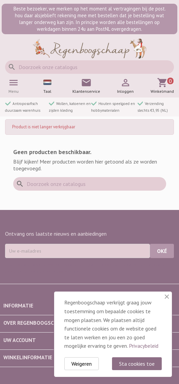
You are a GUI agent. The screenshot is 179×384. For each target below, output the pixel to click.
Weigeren (81, 363)
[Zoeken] (89, 67)
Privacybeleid (143, 345)
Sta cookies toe (137, 363)
